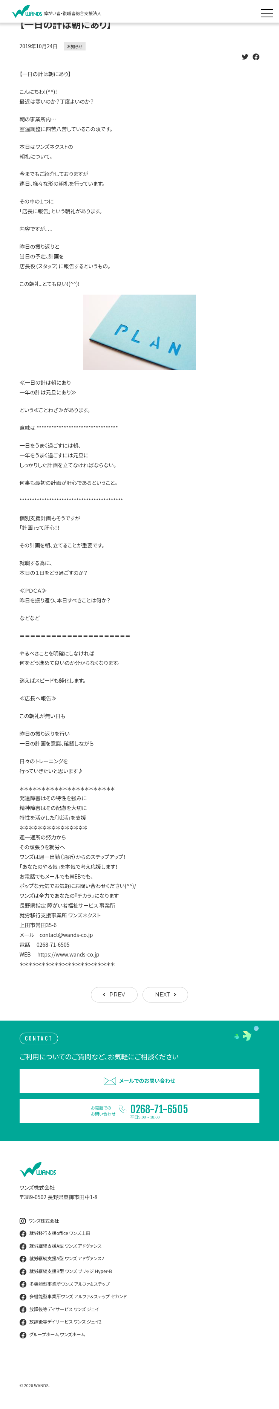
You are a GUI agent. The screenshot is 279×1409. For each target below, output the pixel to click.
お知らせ (75, 46)
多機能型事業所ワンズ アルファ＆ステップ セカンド (73, 1296)
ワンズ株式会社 (39, 1220)
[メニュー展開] (269, 11)
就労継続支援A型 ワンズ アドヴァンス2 (62, 1258)
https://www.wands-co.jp (68, 954)
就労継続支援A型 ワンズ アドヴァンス (60, 1246)
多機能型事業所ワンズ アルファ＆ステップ (65, 1284)
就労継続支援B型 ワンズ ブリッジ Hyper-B (66, 1271)
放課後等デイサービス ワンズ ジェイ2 (60, 1322)
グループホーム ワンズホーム (52, 1335)
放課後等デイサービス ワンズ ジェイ (59, 1309)
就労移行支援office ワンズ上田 (55, 1233)
